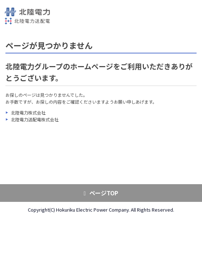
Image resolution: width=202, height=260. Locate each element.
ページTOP (101, 192)
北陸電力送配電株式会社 (35, 119)
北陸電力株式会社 (28, 112)
